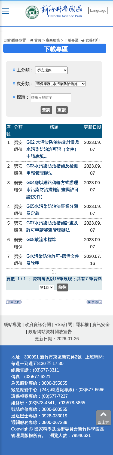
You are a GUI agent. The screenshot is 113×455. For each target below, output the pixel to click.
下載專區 (71, 40)
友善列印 (90, 40)
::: (1, 31)
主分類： (25, 70)
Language (98, 10)
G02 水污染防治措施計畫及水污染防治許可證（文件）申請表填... (53, 149)
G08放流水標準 (41, 239)
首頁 (35, 40)
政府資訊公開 (38, 324)
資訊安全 (101, 324)
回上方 (103, 417)
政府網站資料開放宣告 (50, 331)
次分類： (25, 83)
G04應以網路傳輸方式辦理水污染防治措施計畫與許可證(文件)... (52, 189)
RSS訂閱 (63, 324)
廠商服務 (53, 40)
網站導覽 (12, 324)
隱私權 (82, 324)
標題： (23, 97)
